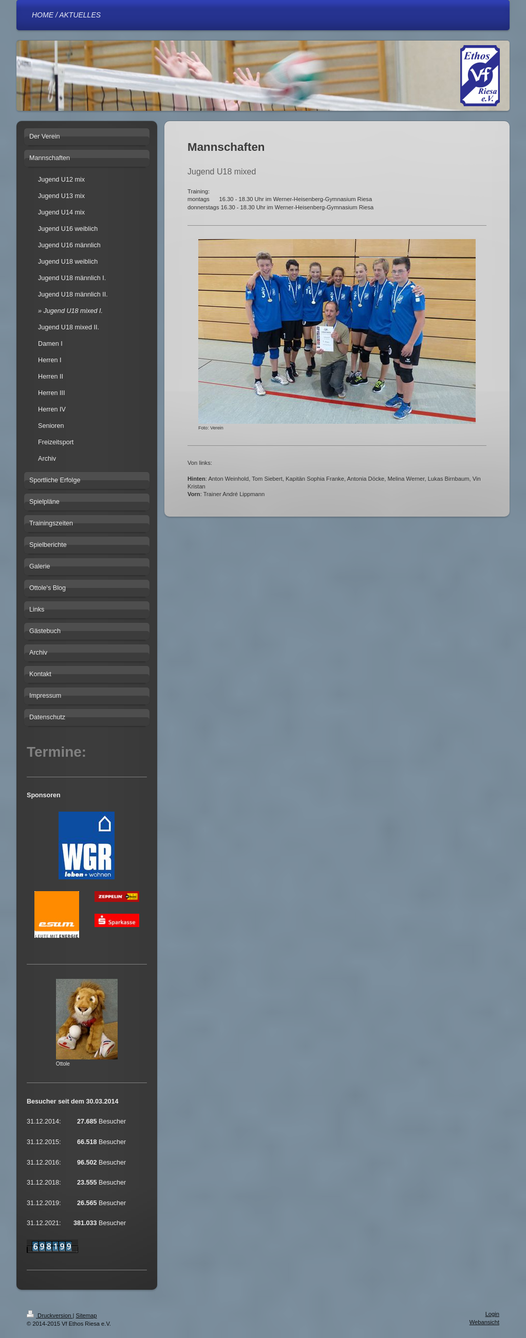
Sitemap (86, 1315)
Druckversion (50, 1315)
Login (492, 1314)
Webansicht (484, 1322)
